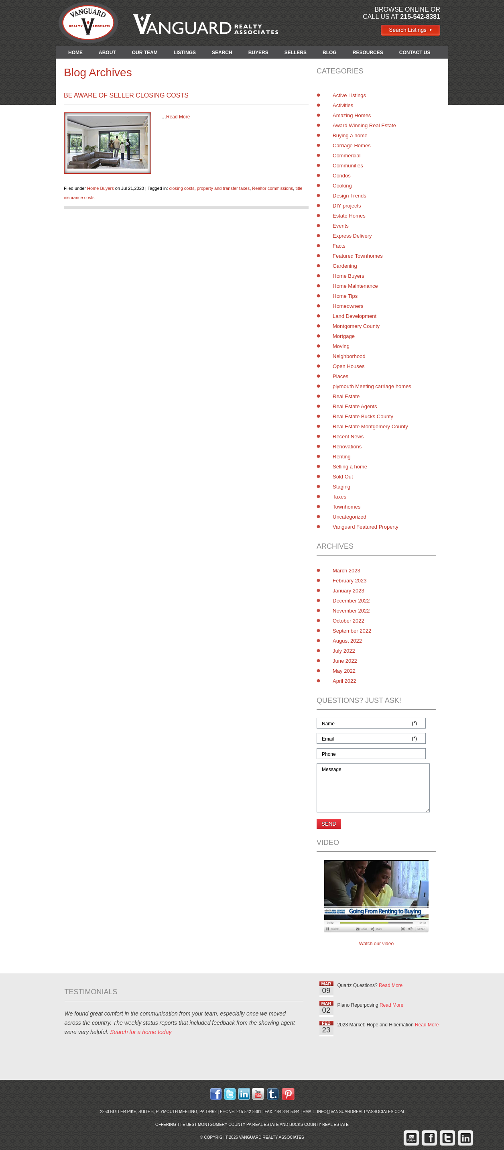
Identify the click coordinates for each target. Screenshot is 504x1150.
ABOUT (107, 52)
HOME (75, 52)
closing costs (182, 188)
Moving (341, 346)
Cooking (342, 186)
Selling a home (350, 467)
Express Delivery (352, 236)
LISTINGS (185, 52)
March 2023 (346, 571)
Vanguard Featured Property (365, 527)
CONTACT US (415, 52)
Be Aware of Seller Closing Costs (126, 95)
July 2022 (344, 651)
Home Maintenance (355, 286)
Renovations (347, 447)
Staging (341, 487)
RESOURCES (368, 52)
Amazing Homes (352, 115)
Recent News (348, 437)
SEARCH (222, 52)
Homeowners (348, 306)
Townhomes (346, 507)
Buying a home (350, 135)
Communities (348, 166)
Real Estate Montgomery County (370, 426)
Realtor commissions (272, 188)
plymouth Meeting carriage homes (372, 386)
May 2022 (344, 671)
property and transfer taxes (223, 188)
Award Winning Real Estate (364, 125)
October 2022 (348, 621)
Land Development (354, 316)
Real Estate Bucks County (363, 416)
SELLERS (296, 52)
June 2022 (345, 661)
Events (341, 226)
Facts (339, 246)
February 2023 (350, 581)
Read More (178, 117)
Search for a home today (140, 1032)
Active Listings (349, 95)
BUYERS (258, 52)
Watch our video (376, 943)
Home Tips (345, 296)
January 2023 (348, 591)
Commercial (346, 156)
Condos (342, 176)
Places (340, 376)
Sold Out (343, 477)
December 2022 (351, 601)
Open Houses (349, 366)
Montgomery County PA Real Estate (238, 1124)
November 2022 (351, 611)
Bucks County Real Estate (319, 1124)
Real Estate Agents (355, 406)
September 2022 (352, 631)
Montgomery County (356, 326)
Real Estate (346, 396)
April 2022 (344, 681)
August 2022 (347, 641)
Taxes (339, 497)
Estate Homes (349, 216)
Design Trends (349, 196)
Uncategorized (349, 517)
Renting (342, 457)
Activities (343, 105)
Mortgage (344, 336)
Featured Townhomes (358, 256)
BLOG (330, 52)
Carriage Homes (352, 145)
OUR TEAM (145, 52)
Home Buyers (100, 188)
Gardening (345, 266)
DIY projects (347, 206)
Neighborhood (349, 356)
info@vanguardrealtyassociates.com (360, 1111)
